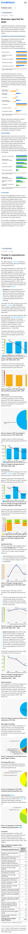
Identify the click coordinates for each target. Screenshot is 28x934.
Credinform (15, 262)
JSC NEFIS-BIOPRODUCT (18, 317)
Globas (13, 286)
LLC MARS (9, 305)
